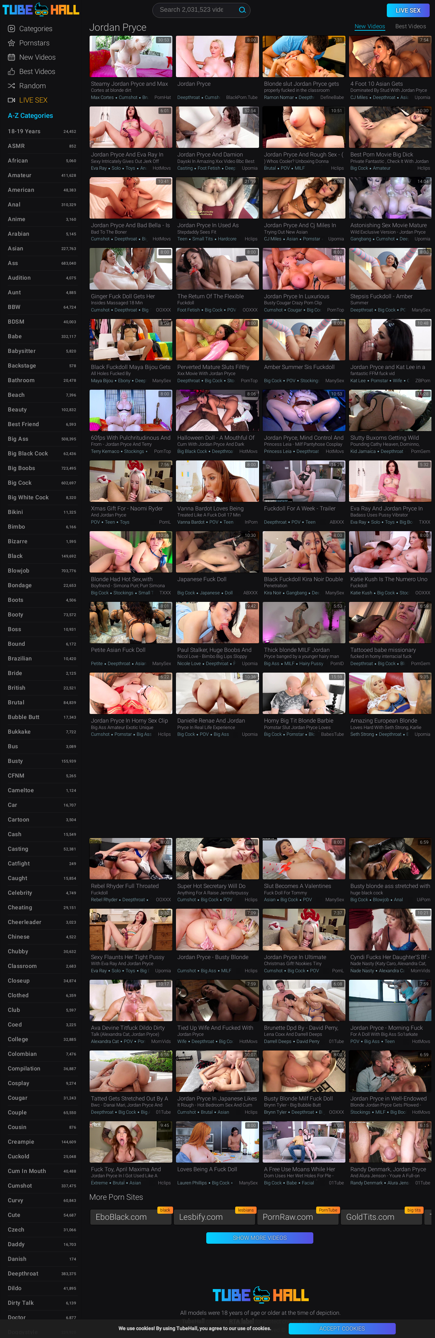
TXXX (424, 522)
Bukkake (19, 731)
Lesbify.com (217, 1215)
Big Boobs (409, 522)
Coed (15, 1024)
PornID (337, 663)
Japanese (210, 592)
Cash (14, 834)
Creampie (21, 1141)
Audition (19, 277)
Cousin (17, 1127)
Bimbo (16, 526)
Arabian (19, 233)
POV (285, 168)
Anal (144, 168)
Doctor (17, 1317)
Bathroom (21, 380)
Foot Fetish (209, 168)
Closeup (19, 980)
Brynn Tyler (276, 1112)
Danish (17, 1258)
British (17, 687)
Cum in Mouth (27, 1171)
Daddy (16, 1244)
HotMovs (162, 168)
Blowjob (407, 663)
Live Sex (33, 100)
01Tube (336, 1041)
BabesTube (332, 734)
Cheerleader (25, 922)
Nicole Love (189, 663)
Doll (228, 592)
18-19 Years (24, 131)
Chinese (19, 936)
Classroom (22, 966)
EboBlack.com (134, 1215)
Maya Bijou (102, 380)
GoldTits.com (384, 1215)
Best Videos (37, 71)
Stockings (236, 380)
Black (15, 556)
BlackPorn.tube (242, 97)
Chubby (18, 951)
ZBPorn (422, 380)
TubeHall (40, 10)
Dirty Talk (21, 1302)
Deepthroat (189, 97)
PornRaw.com (301, 1215)
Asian (405, 97)
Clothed (18, 995)
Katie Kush (361, 592)
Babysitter (22, 351)
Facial (307, 1182)
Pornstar (311, 238)
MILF (299, 168)
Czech (16, 1229)
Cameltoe (21, 790)
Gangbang (361, 238)
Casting (185, 168)
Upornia (422, 97)
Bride (15, 673)
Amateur (381, 168)
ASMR (16, 146)
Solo (116, 168)
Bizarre (18, 541)
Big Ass (272, 663)
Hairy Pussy (310, 663)
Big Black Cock (192, 451)
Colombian (22, 1053)
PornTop (335, 310)
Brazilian (20, 658)
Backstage (22, 365)
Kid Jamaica (363, 451)
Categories (35, 28)
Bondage (20, 585)
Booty (16, 614)
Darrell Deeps (278, 1041)
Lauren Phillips (192, 1182)
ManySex (421, 310)
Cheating (20, 907)
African (18, 160)
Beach (16, 394)
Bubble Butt (24, 717)
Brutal (147, 97)
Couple (17, 1112)
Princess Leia (278, 451)
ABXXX (337, 522)
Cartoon (19, 819)
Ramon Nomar (279, 97)
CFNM (16, 775)
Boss (14, 629)
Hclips (337, 168)
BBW (14, 307)
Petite (97, 663)
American (21, 189)
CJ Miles (359, 97)
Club (14, 1010)
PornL (165, 522)
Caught (17, 878)
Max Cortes (103, 97)
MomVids (420, 970)
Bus (13, 746)
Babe (291, 1182)
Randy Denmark (367, 1182)
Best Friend (23, 424)
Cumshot (128, 97)
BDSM (16, 321)
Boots (16, 599)
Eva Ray (99, 168)
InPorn (251, 522)
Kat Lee (358, 380)
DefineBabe (332, 97)
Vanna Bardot (191, 522)
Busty (15, 761)
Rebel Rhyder (104, 899)
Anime (17, 219)
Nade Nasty (362, 970)
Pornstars (34, 43)
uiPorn (423, 899)
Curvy (16, 1200)
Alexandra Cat (393, 970)
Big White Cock (28, 497)
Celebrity (20, 892)
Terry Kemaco (105, 451)
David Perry (307, 1041)
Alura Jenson (400, 1182)
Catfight (19, 863)
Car (12, 805)
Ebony (124, 380)
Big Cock (359, 168)
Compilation (24, 1068)
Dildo (15, 1288)
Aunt (14, 292)
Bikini (15, 512)
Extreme (100, 1182)
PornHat (163, 97)
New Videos (370, 26)
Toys (130, 168)
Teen (182, 238)
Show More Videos (260, 1237)
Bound (16, 643)
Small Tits (202, 238)
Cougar (295, 310)
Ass (13, 263)
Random (32, 85)
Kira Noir (273, 592)
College (18, 1039)
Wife (397, 380)
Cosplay (19, 1083)
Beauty (17, 409)
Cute (14, 1215)
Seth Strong (362, 734)
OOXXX (163, 310)
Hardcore (227, 238)
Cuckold (19, 1156)
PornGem (420, 451)
